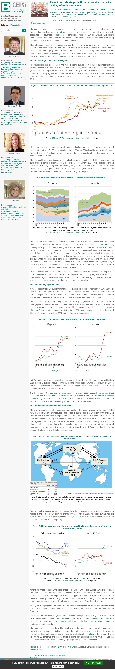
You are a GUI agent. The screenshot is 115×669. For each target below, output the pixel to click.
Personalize (58, 666)
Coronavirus (63, 655)
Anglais (22, 25)
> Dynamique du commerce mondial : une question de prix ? (13, 64)
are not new (60, 32)
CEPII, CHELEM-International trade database (68, 138)
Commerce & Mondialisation (39, 655)
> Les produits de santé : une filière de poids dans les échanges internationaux (14, 123)
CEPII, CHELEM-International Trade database (68, 581)
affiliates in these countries (102, 244)
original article (36, 650)
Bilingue (5, 25)
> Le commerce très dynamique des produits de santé (13, 117)
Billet (33, 23)
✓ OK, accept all (93, 663)
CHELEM (34, 48)
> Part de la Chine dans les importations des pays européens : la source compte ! (13, 75)
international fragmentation (99, 618)
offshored (93, 634)
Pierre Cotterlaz (57, 20)
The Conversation (64, 647)
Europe (52, 655)
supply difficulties (62, 618)
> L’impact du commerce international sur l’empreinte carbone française (11, 69)
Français (14, 25)
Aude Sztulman (82, 20)
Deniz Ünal (92, 20)
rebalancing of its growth (59, 396)
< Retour (33, 657)
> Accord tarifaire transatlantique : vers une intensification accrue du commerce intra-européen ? (14, 217)
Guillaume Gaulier (70, 20)
